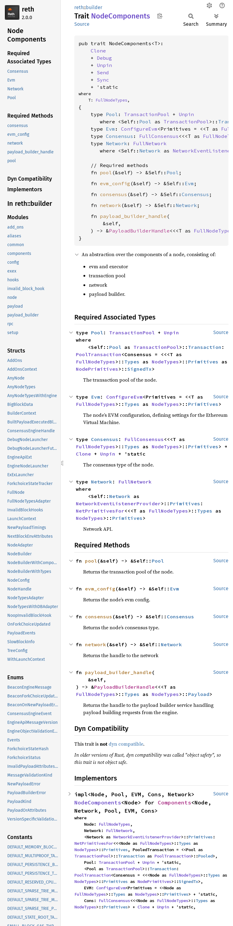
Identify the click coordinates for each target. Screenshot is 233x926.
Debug (104, 58)
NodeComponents (97, 802)
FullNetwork (150, 143)
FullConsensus (159, 136)
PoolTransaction (98, 354)
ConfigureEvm (139, 129)
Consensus (119, 136)
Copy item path (160, 16)
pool (106, 172)
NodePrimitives (97, 369)
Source (81, 24)
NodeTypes (165, 362)
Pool (112, 114)
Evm (110, 129)
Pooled (205, 856)
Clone (98, 51)
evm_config (115, 183)
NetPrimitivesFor (100, 511)
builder (94, 7)
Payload (198, 694)
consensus (113, 194)
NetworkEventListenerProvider (118, 503)
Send (103, 72)
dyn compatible (126, 743)
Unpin (104, 65)
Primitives (203, 362)
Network (116, 143)
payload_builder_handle (133, 216)
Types (132, 362)
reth (28, 9)
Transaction (204, 347)
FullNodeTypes (111, 100)
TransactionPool (147, 114)
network (110, 205)
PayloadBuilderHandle (139, 231)
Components (174, 802)
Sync (103, 80)
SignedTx (139, 369)
